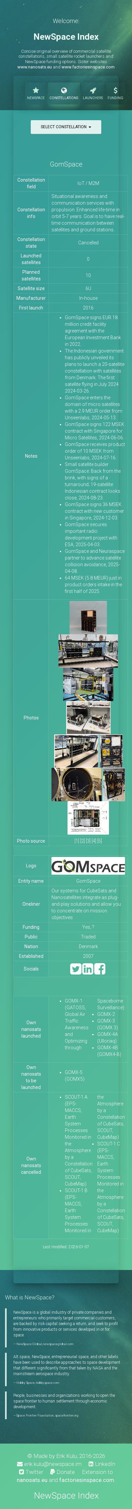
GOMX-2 (106, 1014)
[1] (77, 841)
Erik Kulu (66, 1456)
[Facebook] (99, 972)
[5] (99, 841)
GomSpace (66, 164)
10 (88, 275)
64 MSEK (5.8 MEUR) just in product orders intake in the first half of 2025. (93, 584)
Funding (115, 93)
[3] (88, 841)
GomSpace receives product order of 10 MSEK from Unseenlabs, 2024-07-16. (95, 451)
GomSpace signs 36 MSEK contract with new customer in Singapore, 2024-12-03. (94, 511)
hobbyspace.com (47, 1382)
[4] (94, 841)
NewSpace (36, 93)
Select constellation (66, 127)
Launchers (93, 93)
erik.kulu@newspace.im (49, 1464)
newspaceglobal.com (58, 1344)
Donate (62, 1472)
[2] (82, 841)
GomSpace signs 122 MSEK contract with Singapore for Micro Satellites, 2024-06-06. (94, 431)
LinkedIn (102, 1464)
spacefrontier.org (67, 1415)
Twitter (31, 1472)
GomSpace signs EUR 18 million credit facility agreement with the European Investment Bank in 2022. (93, 331)
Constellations (63, 93)
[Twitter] (75, 972)
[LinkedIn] (87, 972)
